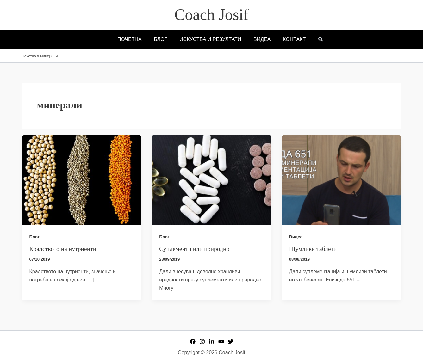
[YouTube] (221, 341)
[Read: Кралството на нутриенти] (82, 179)
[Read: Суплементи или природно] (211, 179)
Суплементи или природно (195, 248)
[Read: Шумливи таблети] (341, 179)
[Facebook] (193, 341)
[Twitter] (230, 341)
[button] (315, 40)
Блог (34, 236)
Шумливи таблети (313, 248)
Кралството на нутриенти (63, 248)
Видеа (296, 236)
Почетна (29, 56)
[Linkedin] (212, 341)
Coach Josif (211, 14)
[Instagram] (202, 341)
